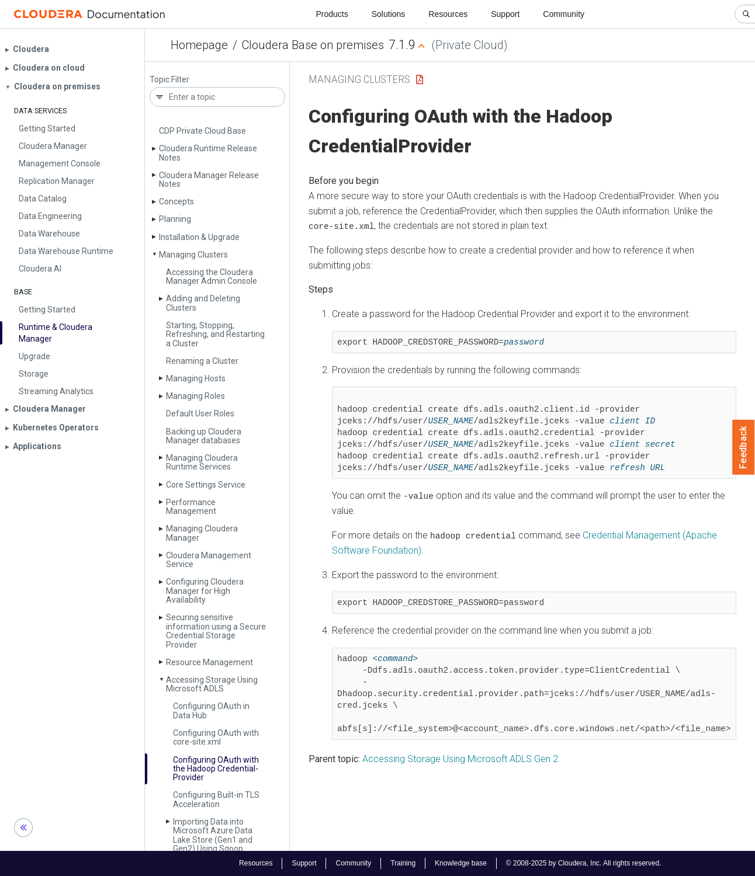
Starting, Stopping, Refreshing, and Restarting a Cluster (215, 334)
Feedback (743, 447)
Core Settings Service (205, 484)
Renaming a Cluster (202, 361)
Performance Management (191, 507)
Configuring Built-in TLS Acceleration (216, 799)
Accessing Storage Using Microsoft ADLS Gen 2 (460, 757)
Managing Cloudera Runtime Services (202, 462)
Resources (447, 14)
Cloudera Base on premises (313, 45)
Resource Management (209, 662)
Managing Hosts (196, 378)
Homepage (199, 45)
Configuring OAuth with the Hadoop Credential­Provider (216, 769)
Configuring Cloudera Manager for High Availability (205, 590)
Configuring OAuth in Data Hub (211, 710)
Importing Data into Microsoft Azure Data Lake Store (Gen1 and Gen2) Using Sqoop (212, 835)
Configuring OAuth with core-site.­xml (216, 737)
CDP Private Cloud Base (202, 130)
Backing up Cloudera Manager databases (203, 436)
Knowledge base (461, 863)
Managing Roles (195, 396)
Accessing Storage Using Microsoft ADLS (212, 684)
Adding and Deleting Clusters (203, 303)
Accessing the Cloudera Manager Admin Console (211, 276)
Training (402, 863)
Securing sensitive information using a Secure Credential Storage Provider (216, 631)
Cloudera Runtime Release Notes (208, 153)
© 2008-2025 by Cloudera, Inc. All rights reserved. (584, 863)
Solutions (389, 14)
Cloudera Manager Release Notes (209, 180)
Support (505, 14)
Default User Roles (200, 413)
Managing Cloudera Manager (202, 533)
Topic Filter (169, 79)
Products (332, 14)
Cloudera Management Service (208, 560)
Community (563, 14)
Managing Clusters (193, 254)
